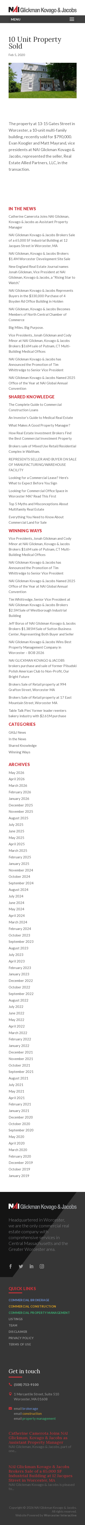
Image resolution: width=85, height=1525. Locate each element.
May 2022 (16, 1020)
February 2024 (20, 929)
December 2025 (21, 805)
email (26, 1408)
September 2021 (21, 1072)
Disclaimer (18, 1331)
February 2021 (20, 1104)
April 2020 (17, 1143)
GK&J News (17, 732)
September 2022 (21, 994)
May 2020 (16, 1137)
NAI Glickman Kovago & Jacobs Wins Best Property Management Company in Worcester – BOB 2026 (40, 647)
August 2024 (18, 889)
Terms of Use (20, 1344)
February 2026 (20, 792)
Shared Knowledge (23, 745)
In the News (17, 739)
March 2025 (18, 850)
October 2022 (19, 987)
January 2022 (19, 1046)
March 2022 (18, 1033)
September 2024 (21, 883)
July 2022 (16, 1006)
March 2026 (18, 785)
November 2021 (21, 1059)
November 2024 (21, 870)
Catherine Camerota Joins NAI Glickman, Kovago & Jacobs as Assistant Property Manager (39, 221)
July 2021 (16, 1085)
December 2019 (21, 1163)
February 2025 (20, 857)
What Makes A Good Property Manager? (39, 425)
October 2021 (19, 1065)
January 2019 (19, 1176)
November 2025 (21, 811)
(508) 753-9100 (26, 1385)
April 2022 (17, 1026)
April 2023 (17, 961)
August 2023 (18, 948)
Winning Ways (19, 752)
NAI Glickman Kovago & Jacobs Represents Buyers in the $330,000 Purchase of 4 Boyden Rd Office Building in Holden (41, 295)
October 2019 (19, 1169)
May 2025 (16, 838)
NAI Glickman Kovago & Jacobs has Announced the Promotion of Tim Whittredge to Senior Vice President (36, 364)
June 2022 (16, 1013)
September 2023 (21, 941)
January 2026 (19, 798)
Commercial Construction (32, 1306)
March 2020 (18, 1150)
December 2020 (21, 1117)
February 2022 (20, 1039)
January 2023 (19, 974)
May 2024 (16, 909)
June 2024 (16, 903)
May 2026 (16, 773)
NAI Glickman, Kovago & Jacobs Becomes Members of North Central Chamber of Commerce (39, 314)
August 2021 (18, 1078)
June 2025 (16, 831)
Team (13, 1325)
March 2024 (18, 922)
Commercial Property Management (39, 1313)
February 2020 (20, 1156)
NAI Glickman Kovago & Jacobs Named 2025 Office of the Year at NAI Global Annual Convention (42, 383)
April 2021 (17, 1098)
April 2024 (17, 915)
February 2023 (20, 968)
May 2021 (16, 1091)
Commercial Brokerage (29, 1300)
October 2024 (19, 876)
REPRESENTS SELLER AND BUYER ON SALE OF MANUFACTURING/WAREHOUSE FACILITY (43, 464)
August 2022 (18, 1000)
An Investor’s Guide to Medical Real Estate (41, 418)
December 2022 (21, 981)
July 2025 (16, 824)
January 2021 (19, 1111)
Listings (16, 1319)
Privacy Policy (21, 1338)
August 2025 (18, 818)
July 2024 (16, 896)
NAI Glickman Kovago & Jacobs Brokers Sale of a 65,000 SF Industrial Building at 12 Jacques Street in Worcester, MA (42, 240)
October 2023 (19, 935)
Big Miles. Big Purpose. (26, 327)
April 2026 (17, 779)
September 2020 (21, 1130)
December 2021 (21, 1052)
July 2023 (16, 955)
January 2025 (19, 864)
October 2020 (19, 1124)
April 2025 (17, 844)
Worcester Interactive (60, 1515)
